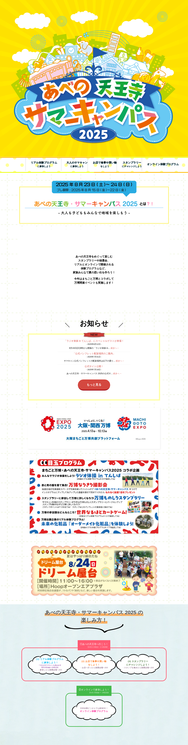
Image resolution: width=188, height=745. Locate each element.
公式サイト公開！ (94, 366)
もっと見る (94, 384)
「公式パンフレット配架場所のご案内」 (94, 353)
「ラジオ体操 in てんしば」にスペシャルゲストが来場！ (94, 341)
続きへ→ (115, 348)
